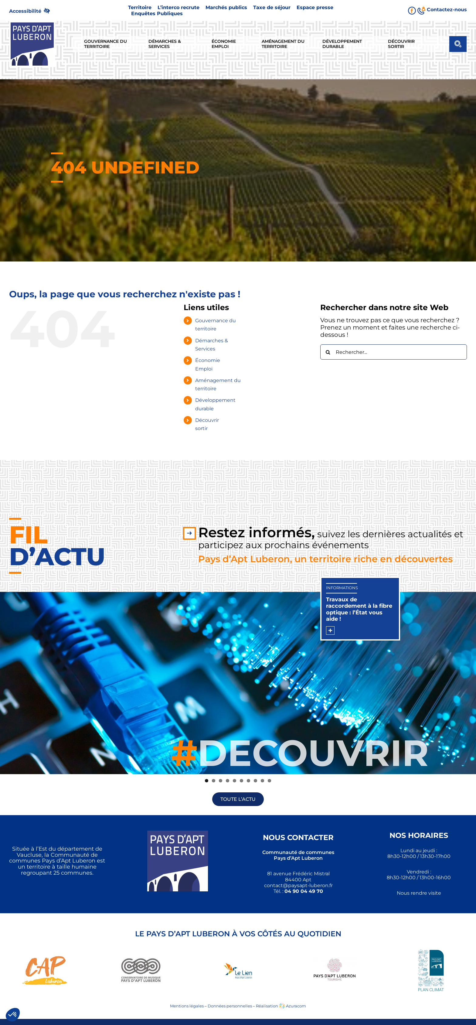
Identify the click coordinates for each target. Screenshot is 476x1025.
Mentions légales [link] (187, 1005)
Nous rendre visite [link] (419, 893)
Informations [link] (342, 587)
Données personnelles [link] (230, 1005)
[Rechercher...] (393, 352)
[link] (32, 10)
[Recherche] (327, 352)
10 (269, 780)
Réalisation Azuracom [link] (281, 1005)
